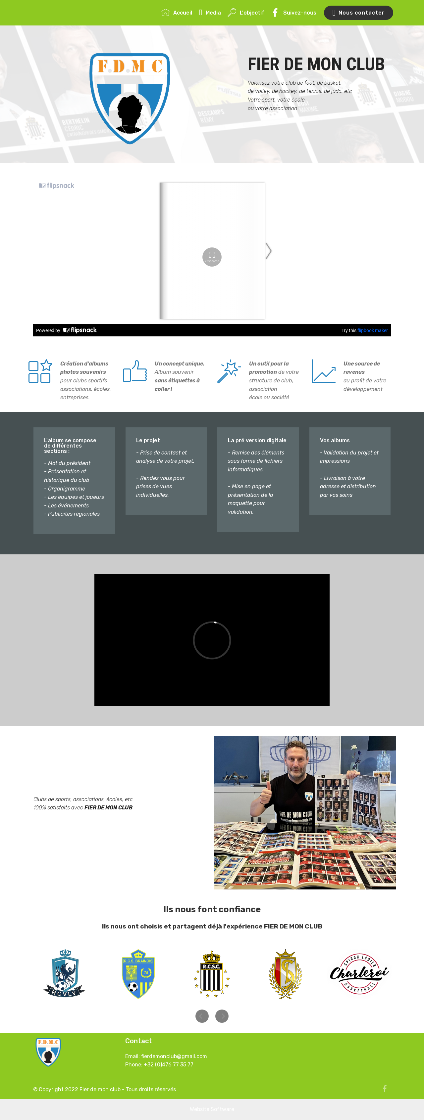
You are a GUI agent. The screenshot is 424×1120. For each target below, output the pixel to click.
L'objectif (246, 13)
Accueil (176, 13)
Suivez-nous (293, 13)
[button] (202, 1016)
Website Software (212, 1109)
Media (210, 13)
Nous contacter (359, 13)
